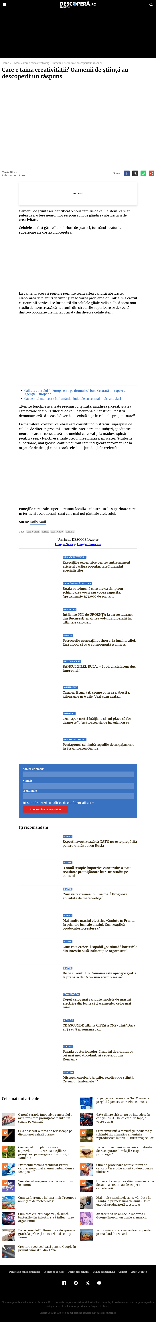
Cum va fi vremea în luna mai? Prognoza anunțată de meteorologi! (95, 896)
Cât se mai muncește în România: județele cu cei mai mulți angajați (71, 398)
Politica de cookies (54, 1270)
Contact (121, 1270)
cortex (44, 531)
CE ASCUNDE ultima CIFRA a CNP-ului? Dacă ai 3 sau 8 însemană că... (99, 1027)
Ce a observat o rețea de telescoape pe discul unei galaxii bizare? (44, 1132)
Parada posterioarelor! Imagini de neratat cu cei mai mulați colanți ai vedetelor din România (98, 1055)
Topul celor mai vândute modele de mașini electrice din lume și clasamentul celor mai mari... (97, 1003)
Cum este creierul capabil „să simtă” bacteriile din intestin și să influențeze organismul (99, 949)
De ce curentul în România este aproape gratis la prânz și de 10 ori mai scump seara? (99, 975)
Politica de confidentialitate (70, 803)
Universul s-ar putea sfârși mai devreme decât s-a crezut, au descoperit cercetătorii (124, 1183)
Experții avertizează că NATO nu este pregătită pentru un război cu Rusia (100, 843)
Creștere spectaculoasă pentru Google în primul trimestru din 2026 (46, 1247)
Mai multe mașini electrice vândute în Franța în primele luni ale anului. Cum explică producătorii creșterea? (99, 924)
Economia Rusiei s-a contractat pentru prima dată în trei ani (123, 1230)
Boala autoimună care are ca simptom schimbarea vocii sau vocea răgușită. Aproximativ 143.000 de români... (93, 592)
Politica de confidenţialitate (26, 1270)
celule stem (33, 531)
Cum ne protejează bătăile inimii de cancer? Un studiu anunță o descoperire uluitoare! (123, 1167)
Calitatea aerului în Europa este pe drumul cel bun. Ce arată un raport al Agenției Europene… (74, 392)
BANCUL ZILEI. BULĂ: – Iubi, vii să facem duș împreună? (99, 668)
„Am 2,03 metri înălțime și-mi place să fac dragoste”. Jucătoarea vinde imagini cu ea (96, 720)
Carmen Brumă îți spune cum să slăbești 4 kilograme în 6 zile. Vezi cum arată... (96, 694)
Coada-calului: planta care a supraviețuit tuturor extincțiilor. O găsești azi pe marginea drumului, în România (46, 1150)
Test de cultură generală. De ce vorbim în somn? (46, 1181)
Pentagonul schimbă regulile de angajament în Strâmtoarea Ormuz (98, 746)
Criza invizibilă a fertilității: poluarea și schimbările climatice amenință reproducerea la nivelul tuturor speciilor (124, 1134)
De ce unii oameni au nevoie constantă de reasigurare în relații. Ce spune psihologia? (125, 1150)
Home (5, 63)
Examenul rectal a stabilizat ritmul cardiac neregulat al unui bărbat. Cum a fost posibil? (46, 1167)
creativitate (55, 531)
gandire (67, 531)
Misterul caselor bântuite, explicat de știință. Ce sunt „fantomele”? (98, 1079)
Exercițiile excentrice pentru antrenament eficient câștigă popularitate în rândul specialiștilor (96, 566)
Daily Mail (37, 522)
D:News (15, 63)
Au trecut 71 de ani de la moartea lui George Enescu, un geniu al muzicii (121, 1214)
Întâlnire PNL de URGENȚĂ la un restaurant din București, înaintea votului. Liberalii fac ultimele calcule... (97, 618)
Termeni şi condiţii (78, 1270)
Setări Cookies (137, 1270)
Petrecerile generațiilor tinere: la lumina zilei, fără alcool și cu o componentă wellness (99, 642)
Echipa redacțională (103, 1270)
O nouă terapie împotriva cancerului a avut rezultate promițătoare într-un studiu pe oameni (97, 872)
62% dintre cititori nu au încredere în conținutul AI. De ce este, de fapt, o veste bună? (124, 1118)
